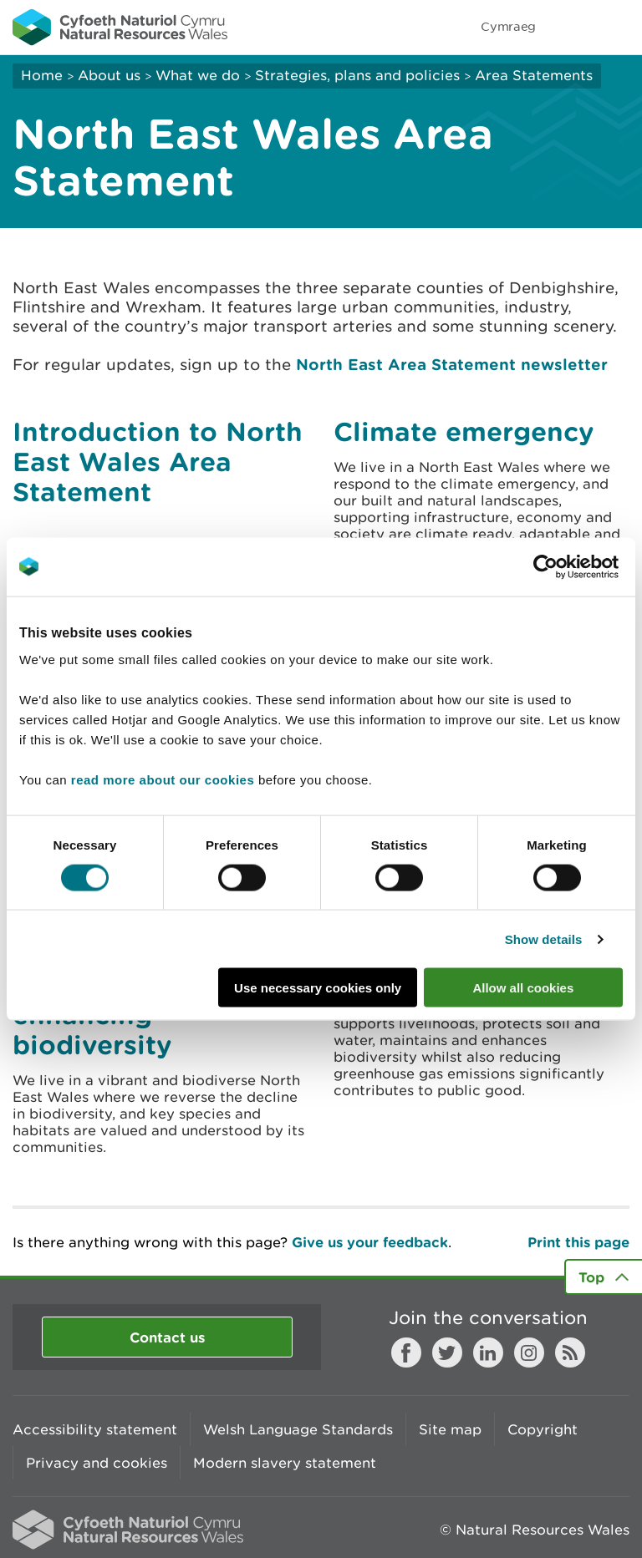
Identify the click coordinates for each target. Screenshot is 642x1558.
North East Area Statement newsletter (452, 364)
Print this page (578, 1242)
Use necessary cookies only (317, 988)
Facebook (406, 1352)
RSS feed (570, 1352)
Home (42, 75)
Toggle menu (618, 26)
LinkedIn (488, 1352)
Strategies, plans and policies (357, 75)
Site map (450, 1429)
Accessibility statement (95, 1429)
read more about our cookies (162, 780)
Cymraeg (508, 26)
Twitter (447, 1352)
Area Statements (534, 75)
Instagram (529, 1352)
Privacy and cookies (96, 1462)
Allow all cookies (522, 988)
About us (109, 75)
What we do (197, 75)
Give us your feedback (370, 1242)
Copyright (542, 1429)
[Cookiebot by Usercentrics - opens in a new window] (574, 566)
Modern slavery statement (284, 1462)
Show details (544, 938)
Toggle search (571, 26)
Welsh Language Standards (298, 1429)
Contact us (167, 1337)
